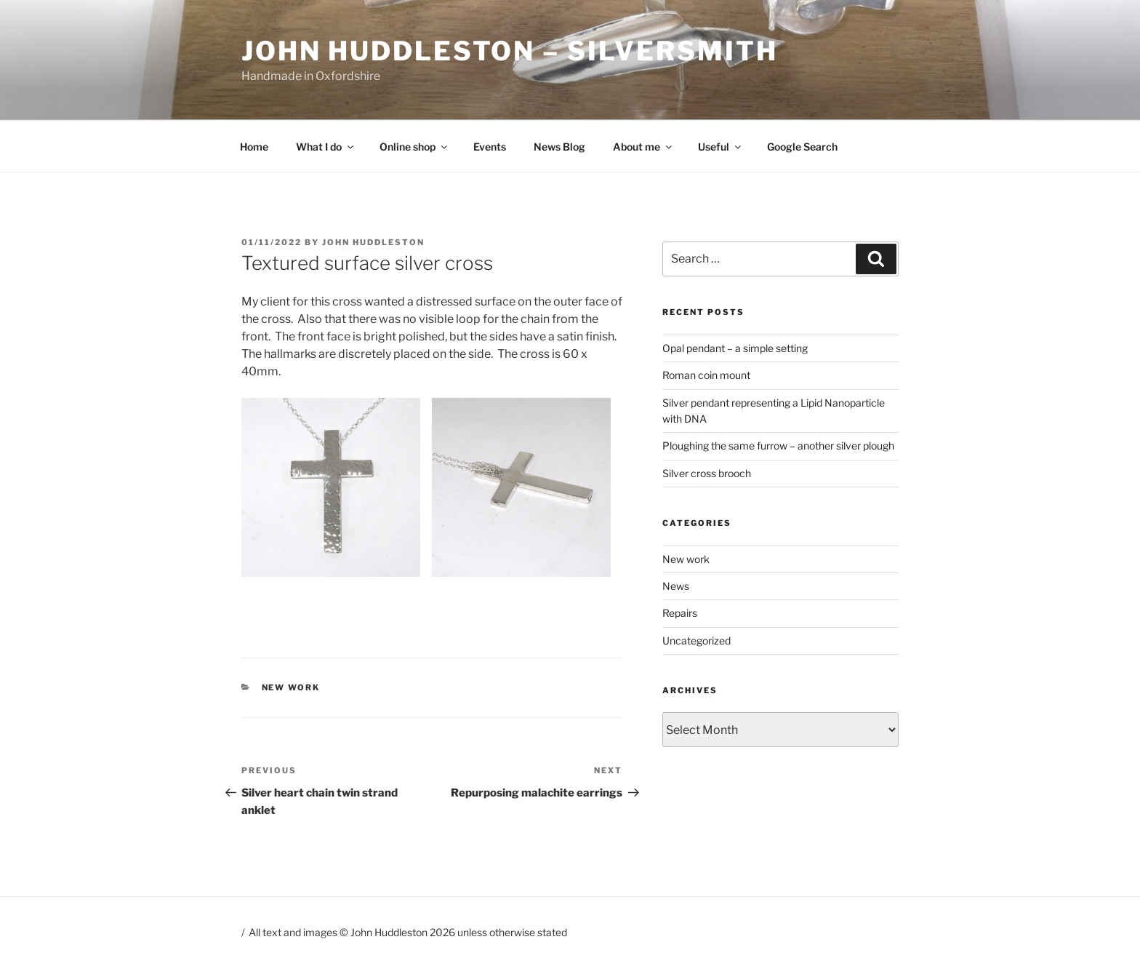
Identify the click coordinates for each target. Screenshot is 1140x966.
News (675, 586)
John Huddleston (373, 242)
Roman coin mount (706, 375)
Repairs (679, 613)
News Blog (559, 146)
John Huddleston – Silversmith (509, 51)
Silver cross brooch (706, 473)
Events (489, 146)
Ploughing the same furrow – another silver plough (778, 445)
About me (643, 146)
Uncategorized (696, 640)
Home (254, 146)
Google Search (802, 146)
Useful (720, 146)
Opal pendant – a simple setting (735, 348)
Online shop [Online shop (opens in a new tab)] (414, 146)
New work (291, 687)
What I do (326, 146)
